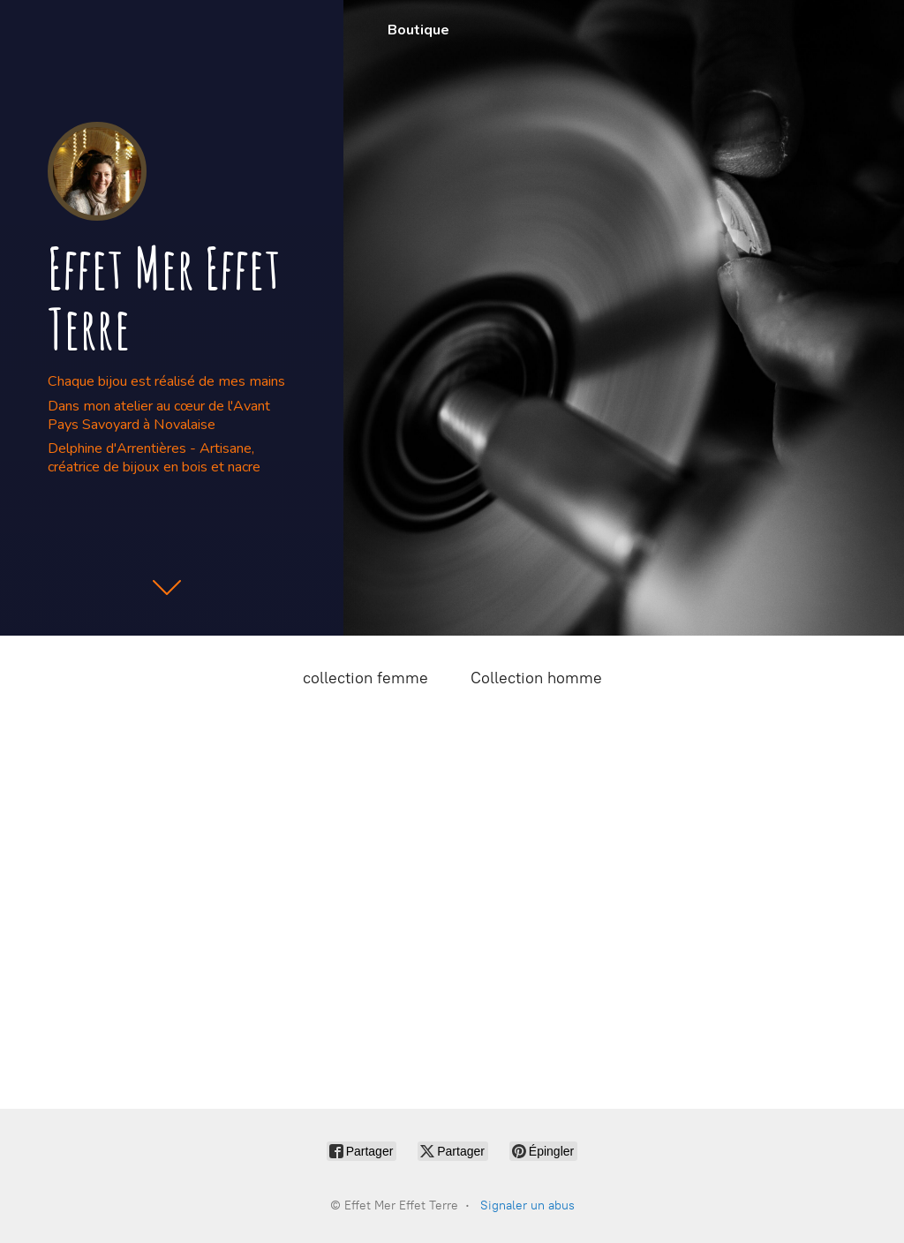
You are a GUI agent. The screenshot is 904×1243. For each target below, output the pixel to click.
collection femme (365, 678)
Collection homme (536, 678)
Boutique (418, 30)
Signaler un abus (527, 1205)
